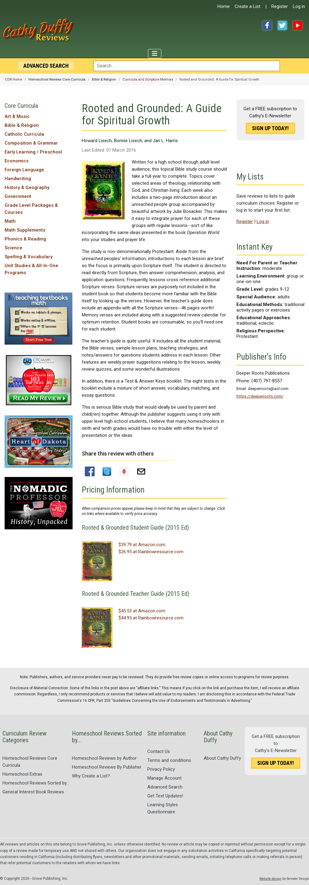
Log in (299, 6)
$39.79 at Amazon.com (142, 544)
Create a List (247, 6)
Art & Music (17, 116)
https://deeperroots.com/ (260, 396)
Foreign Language (24, 169)
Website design (270, 879)
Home (223, 6)
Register (279, 6)
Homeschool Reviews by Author (104, 758)
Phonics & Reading (25, 239)
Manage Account (164, 778)
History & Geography (27, 187)
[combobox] (186, 66)
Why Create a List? (91, 776)
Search (46, 65)
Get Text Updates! (165, 796)
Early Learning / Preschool (33, 152)
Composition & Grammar (31, 143)
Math (10, 221)
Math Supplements (25, 230)
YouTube (297, 25)
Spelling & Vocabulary (28, 256)
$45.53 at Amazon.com (142, 611)
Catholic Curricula (24, 134)
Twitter (282, 25)
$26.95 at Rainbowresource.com (151, 551)
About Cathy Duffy (222, 758)
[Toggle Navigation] (154, 53)
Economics (16, 161)
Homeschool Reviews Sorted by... (35, 783)
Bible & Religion (22, 125)
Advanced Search (165, 787)
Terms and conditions (169, 760)
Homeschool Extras (22, 774)
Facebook (267, 25)
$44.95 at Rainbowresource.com (151, 618)
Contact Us (158, 751)
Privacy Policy (161, 769)
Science (13, 248)
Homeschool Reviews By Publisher (106, 767)
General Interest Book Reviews (33, 792)
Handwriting (18, 178)
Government (18, 196)
